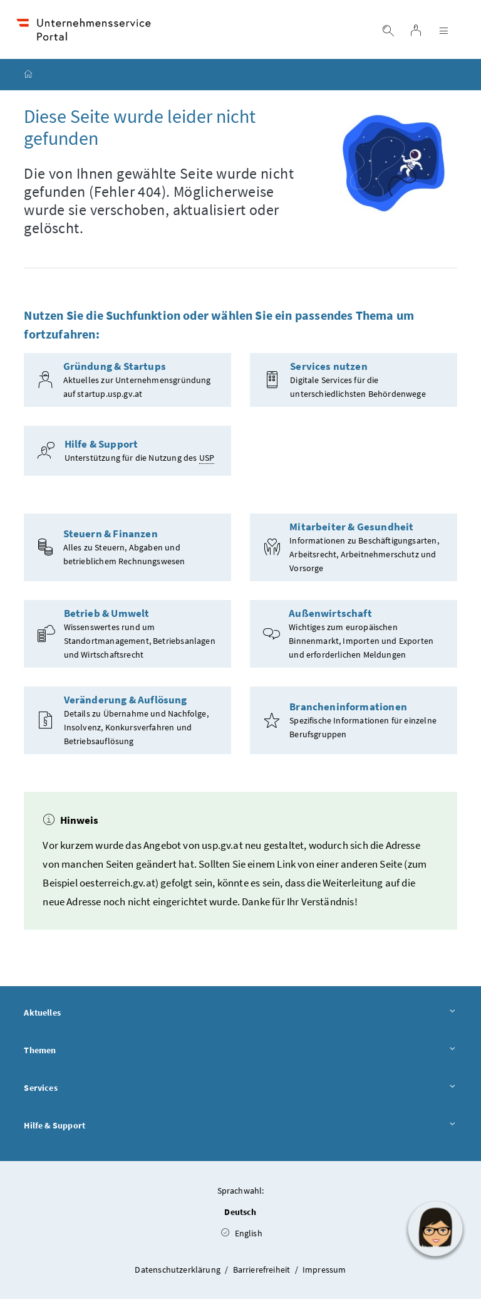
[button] (435, 1228)
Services (240, 1088)
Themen (240, 1050)
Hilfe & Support (240, 1126)
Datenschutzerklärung (178, 1269)
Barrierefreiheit (262, 1269)
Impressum (324, 1269)
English (241, 1233)
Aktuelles (240, 1013)
